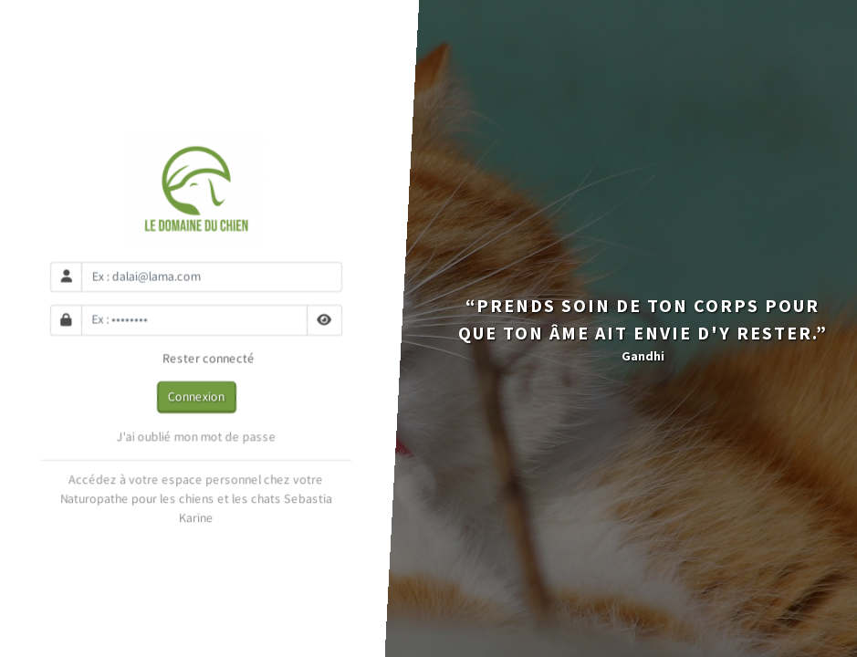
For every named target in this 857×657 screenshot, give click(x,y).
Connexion (196, 396)
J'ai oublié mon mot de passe (196, 437)
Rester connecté (196, 359)
